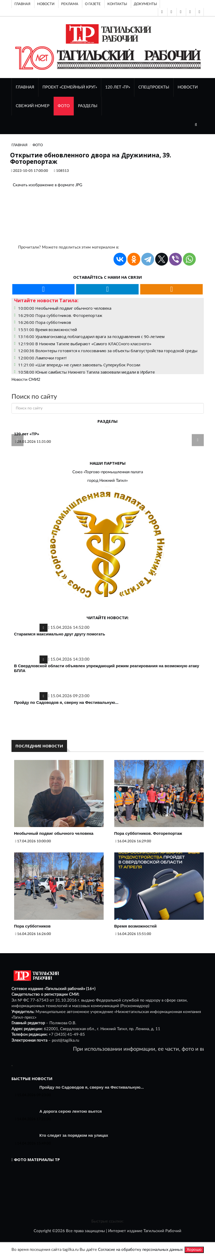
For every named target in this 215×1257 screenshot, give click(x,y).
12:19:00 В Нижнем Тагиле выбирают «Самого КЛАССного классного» (84, 343)
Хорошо (194, 1250)
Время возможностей (135, 926)
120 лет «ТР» (117, 87)
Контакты (117, 4)
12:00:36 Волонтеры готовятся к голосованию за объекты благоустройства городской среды (107, 350)
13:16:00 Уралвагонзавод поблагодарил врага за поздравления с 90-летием (91, 336)
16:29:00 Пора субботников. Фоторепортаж (60, 315)
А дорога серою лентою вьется (71, 1111)
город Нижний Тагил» (107, 481)
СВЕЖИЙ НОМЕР (32, 106)
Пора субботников (32, 926)
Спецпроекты (153, 87)
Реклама (69, 4)
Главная (22, 4)
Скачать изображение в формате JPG (47, 185)
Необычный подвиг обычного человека (53, 833)
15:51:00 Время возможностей (47, 329)
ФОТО (64, 106)
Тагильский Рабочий (162, 1231)
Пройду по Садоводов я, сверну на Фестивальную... (66, 702)
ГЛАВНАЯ (25, 87)
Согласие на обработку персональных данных (140, 1250)
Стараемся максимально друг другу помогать (59, 634)
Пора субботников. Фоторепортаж (148, 833)
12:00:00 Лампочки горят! (42, 357)
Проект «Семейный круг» (69, 87)
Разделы (87, 106)
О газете (93, 4)
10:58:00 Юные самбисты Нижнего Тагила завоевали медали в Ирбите (86, 372)
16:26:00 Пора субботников (44, 322)
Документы (145, 4)
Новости (45, 4)
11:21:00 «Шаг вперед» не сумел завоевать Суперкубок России (79, 364)
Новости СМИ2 (25, 380)
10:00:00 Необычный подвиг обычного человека (64, 308)
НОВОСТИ (188, 87)
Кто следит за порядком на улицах (74, 1135)
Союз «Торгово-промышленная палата (107, 472)
